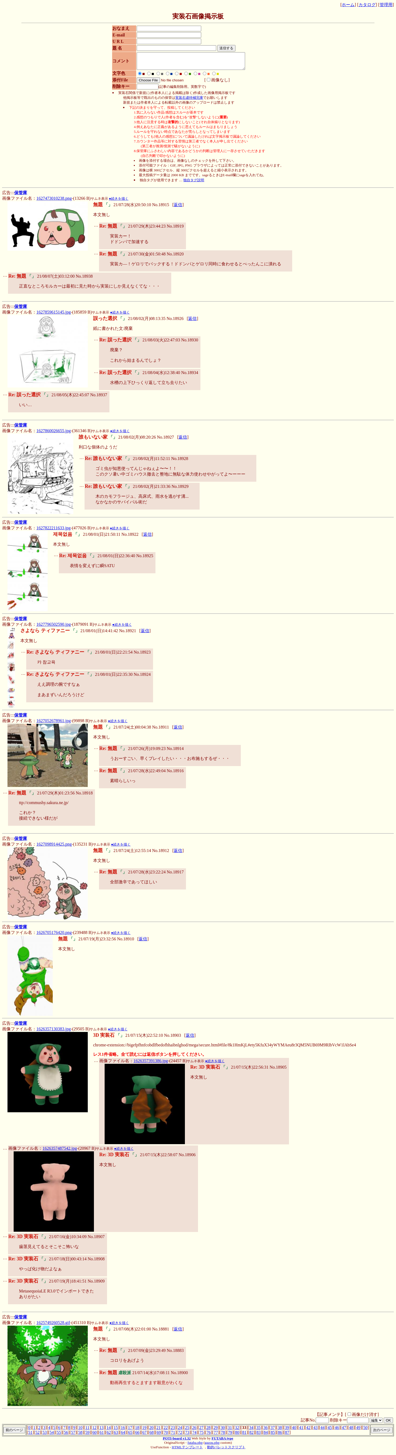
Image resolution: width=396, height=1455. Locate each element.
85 (273, 1435)
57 (73, 1435)
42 (308, 1430)
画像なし (215, 83)
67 (144, 1435)
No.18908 (96, 1262)
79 (230, 1435)
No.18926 (175, 321)
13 (101, 1430)
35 (258, 1430)
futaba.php (195, 1446)
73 (187, 1435)
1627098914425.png (54, 847)
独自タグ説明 (193, 183)
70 (166, 1435)
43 (315, 1430)
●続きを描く (118, 202)
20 (151, 1430)
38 (280, 1430)
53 (45, 1435)
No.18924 (142, 677)
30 (222, 1430)
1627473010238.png (54, 201)
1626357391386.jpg (151, 1064)
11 (87, 1430)
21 (159, 1430)
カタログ (367, 4)
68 (151, 1435)
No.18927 (165, 440)
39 (287, 1430)
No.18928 (179, 461)
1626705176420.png (54, 935)
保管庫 (20, 196)
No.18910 (125, 942)
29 (216, 1430)
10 (80, 1430)
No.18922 (130, 537)
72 (180, 1435)
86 (280, 1435)
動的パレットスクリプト (226, 1450)
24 (180, 1430)
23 (173, 1430)
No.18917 (175, 875)
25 (187, 1430)
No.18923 (142, 655)
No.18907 (96, 1240)
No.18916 (175, 774)
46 (337, 1430)
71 (173, 1435)
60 (94, 1435)
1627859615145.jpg (53, 315)
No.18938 (84, 279)
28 (208, 1430)
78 (223, 1435)
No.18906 (187, 1158)
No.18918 (84, 796)
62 (109, 1435)
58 (80, 1435)
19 (144, 1430)
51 (30, 1435)
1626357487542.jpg (60, 1151)
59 (87, 1435)
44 (323, 1430)
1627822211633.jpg (53, 531)
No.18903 (172, 1038)
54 (52, 1435)
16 (123, 1430)
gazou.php (212, 1446)
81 (244, 1435)
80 (237, 1435)
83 (258, 1435)
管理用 (386, 4)
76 (209, 1435)
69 (159, 1435)
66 (137, 1435)
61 (102, 1435)
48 (351, 1430)
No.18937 (98, 398)
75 (201, 1435)
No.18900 (179, 1376)
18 (137, 1430)
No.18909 (96, 1284)
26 (194, 1430)
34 (251, 1430)
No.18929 (180, 489)
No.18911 (160, 730)
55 (59, 1435)
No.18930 (189, 343)
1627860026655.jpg (53, 434)
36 (265, 1430)
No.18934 (189, 376)
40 (294, 1430)
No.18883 (175, 1353)
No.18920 (175, 257)
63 (116, 1435)
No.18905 (278, 1070)
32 (237, 1430)
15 (116, 1430)
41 (301, 1430)
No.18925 (144, 559)
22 (165, 1430)
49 (358, 1430)
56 (66, 1435)
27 (201, 1430)
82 (251, 1435)
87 (287, 1435)
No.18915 (160, 208)
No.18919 (175, 229)
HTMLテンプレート (187, 1450)
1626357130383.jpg (53, 1032)
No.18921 (127, 634)
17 (130, 1430)
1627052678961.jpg (53, 724)
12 (94, 1430)
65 (130, 1435)
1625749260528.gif (53, 1326)
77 (216, 1435)
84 (266, 1435)
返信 (178, 208)
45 (330, 1430)
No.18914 (175, 751)
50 (365, 1430)
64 (123, 1435)
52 (37, 1435)
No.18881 (160, 1332)
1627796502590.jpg (53, 627)
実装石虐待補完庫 (189, 101)
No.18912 (160, 853)
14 (108, 1430)
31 (230, 1430)
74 (194, 1435)
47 (344, 1430)
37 (273, 1430)
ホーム (348, 4)
